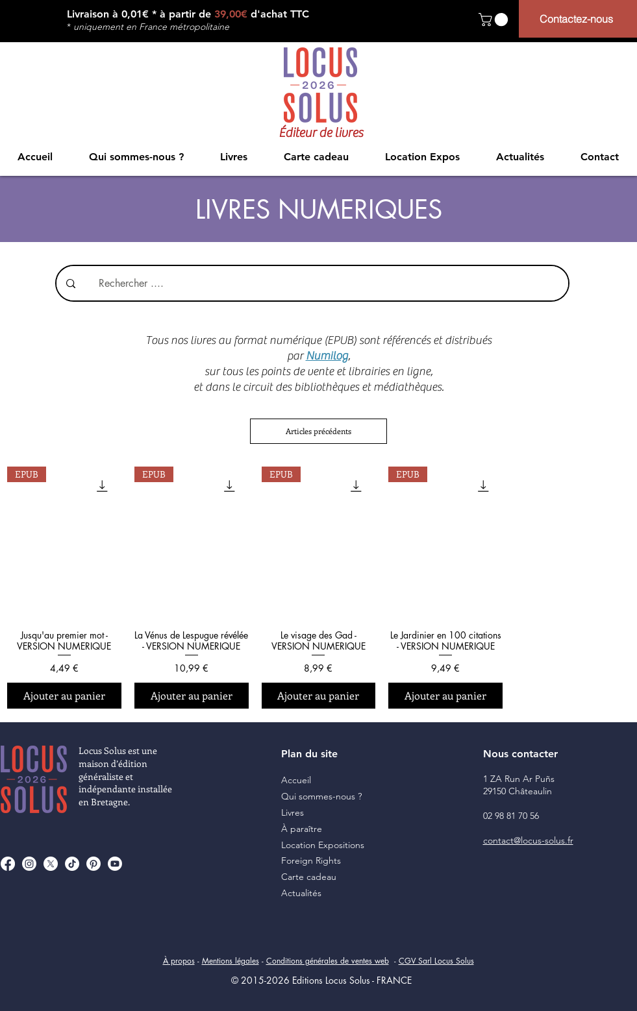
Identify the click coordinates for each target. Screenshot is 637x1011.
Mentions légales (230, 960)
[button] (495, 19)
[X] (51, 864)
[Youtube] (115, 864)
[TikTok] (72, 864)
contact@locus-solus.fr (528, 840)
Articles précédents (318, 431)
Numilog (327, 356)
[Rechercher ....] (320, 283)
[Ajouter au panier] (64, 696)
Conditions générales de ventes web (327, 960)
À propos (179, 960)
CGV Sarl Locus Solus (436, 960)
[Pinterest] (93, 864)
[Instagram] (29, 864)
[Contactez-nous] (578, 19)
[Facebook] (8, 864)
